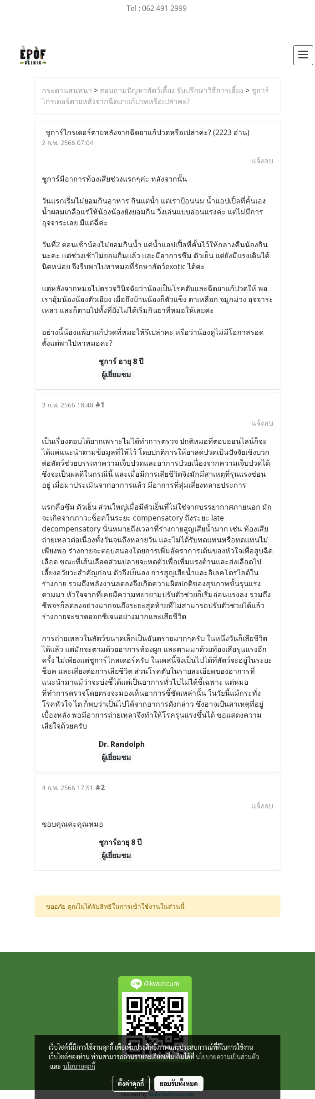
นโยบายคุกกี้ (79, 1066)
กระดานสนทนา (67, 90)
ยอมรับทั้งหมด (179, 1083)
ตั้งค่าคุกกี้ (131, 1083)
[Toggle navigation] (303, 55)
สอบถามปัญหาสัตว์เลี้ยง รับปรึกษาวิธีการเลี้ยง (172, 90)
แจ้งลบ (262, 161)
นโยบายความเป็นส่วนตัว (227, 1056)
